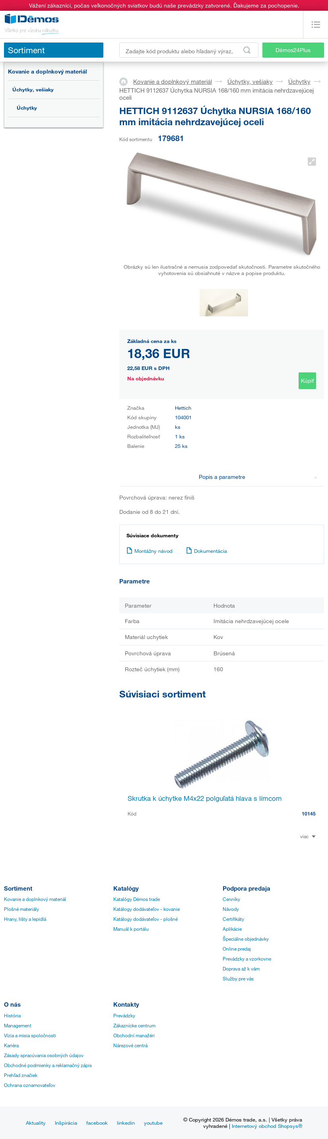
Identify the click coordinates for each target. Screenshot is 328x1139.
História (12, 1015)
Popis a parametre (258, 476)
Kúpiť (307, 380)
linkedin (126, 1123)
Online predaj (237, 948)
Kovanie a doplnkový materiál (47, 71)
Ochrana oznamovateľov (29, 1085)
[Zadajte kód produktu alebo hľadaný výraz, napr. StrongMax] (189, 50)
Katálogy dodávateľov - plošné (145, 919)
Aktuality (36, 1123)
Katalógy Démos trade (136, 899)
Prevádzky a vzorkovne (247, 958)
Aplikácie (232, 929)
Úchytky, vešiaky (33, 89)
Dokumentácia (206, 551)
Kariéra (11, 1045)
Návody (231, 909)
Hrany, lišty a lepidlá (25, 919)
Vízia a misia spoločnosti (30, 1035)
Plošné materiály (21, 909)
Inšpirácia (66, 1123)
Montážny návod (149, 551)
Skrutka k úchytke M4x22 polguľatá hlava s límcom (205, 798)
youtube (153, 1123)
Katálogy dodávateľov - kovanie (146, 909)
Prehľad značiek (20, 1075)
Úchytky (27, 108)
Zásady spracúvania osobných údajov (43, 1055)
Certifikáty (233, 919)
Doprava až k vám (241, 968)
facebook (97, 1123)
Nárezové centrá (130, 1045)
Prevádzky (124, 1015)
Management (17, 1025)
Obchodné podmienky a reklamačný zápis (48, 1065)
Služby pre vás (238, 978)
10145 (309, 813)
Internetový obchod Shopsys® (267, 1126)
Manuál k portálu (131, 929)
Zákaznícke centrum (134, 1025)
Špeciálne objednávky (246, 939)
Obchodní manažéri (134, 1035)
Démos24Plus (293, 49)
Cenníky (231, 899)
